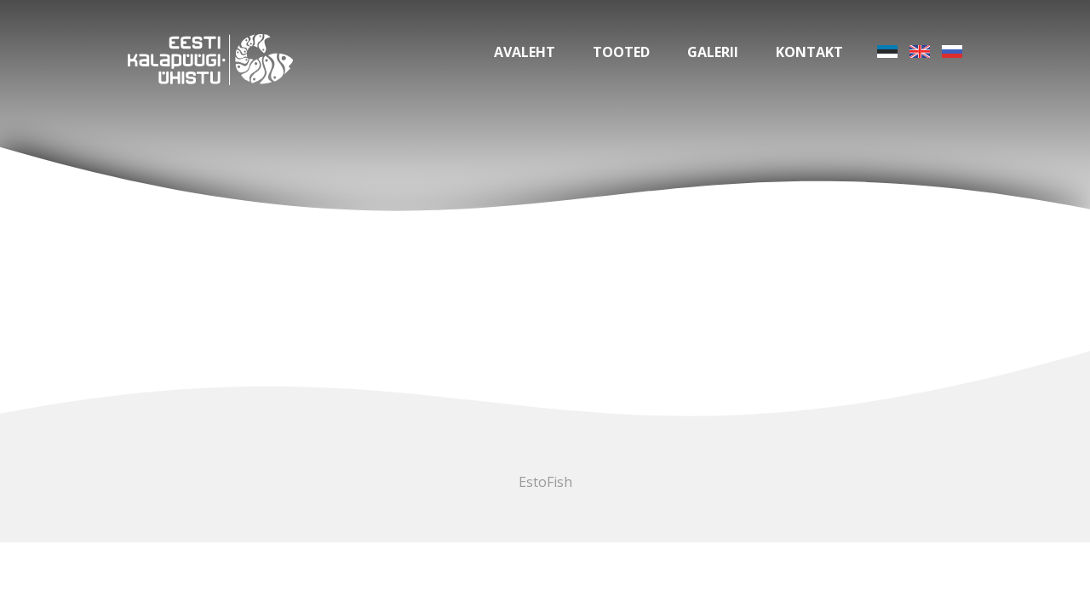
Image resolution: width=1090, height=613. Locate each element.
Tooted (621, 52)
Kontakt (809, 52)
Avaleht (524, 52)
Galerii (712, 52)
